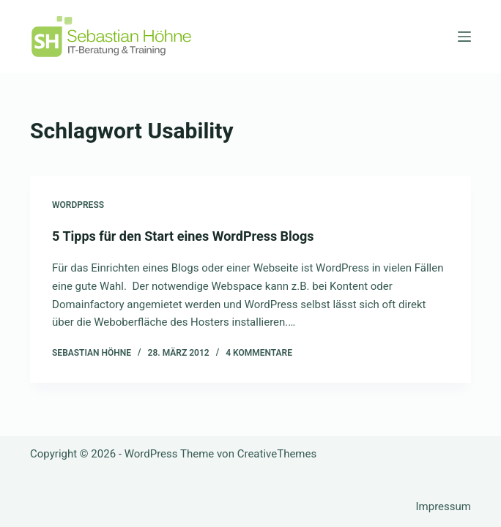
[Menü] (464, 36)
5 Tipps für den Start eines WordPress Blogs (183, 236)
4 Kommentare (259, 353)
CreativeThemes (277, 453)
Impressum (442, 506)
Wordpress (78, 205)
